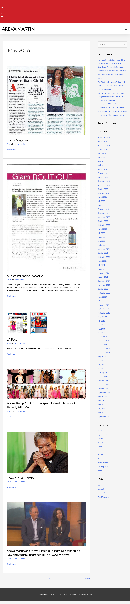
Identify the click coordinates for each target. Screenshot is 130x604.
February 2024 (103, 180)
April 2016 (102, 419)
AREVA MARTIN (18, 28)
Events (100, 445)
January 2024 (103, 184)
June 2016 (102, 411)
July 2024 (101, 164)
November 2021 (104, 256)
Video (9, 562)
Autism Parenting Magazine (26, 275)
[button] (126, 28)
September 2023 (104, 200)
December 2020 (104, 288)
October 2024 (103, 156)
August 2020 (103, 304)
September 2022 (104, 232)
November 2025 (104, 144)
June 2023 (102, 212)
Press (9, 144)
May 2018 (101, 336)
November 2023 (104, 192)
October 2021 (103, 260)
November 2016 (104, 391)
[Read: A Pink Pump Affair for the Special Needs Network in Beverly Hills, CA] (46, 383)
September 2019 (104, 316)
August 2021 (103, 268)
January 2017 (103, 383)
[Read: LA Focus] (27, 322)
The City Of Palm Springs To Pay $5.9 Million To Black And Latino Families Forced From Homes (112, 89)
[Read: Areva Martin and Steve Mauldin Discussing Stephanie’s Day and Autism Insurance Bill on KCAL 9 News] (46, 523)
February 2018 (103, 347)
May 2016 (101, 415)
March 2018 (102, 344)
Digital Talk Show (104, 442)
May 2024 (101, 168)
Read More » (12, 149)
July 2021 (101, 272)
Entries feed (102, 496)
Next (87, 581)
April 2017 (102, 375)
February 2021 (103, 280)
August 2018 (103, 324)
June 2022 (102, 244)
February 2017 (103, 379)
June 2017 (102, 368)
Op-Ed (100, 457)
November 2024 (104, 152)
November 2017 (104, 360)
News (9, 410)
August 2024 (103, 160)
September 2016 (104, 399)
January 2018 (103, 352)
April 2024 (102, 172)
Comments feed (104, 500)
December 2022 (104, 220)
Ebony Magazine (18, 140)
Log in (100, 492)
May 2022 (101, 248)
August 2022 (103, 236)
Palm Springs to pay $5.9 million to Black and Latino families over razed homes (112, 118)
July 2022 (101, 240)
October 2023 (103, 196)
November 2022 (104, 224)
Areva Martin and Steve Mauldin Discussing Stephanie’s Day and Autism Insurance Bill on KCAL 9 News (45, 554)
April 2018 (102, 339)
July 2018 (101, 328)
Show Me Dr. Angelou (22, 477)
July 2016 (101, 407)
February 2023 (103, 216)
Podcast (101, 461)
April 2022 (102, 252)
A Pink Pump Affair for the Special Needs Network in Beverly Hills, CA (44, 404)
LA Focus (13, 339)
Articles (101, 437)
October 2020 (103, 296)
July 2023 (101, 208)
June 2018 (102, 332)
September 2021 (104, 264)
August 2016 (103, 403)
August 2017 (103, 363)
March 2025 (102, 148)
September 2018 (104, 320)
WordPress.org (104, 504)
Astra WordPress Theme (83, 598)
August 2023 (103, 204)
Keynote (101, 450)
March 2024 (102, 176)
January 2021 (103, 284)
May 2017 (101, 371)
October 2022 (103, 228)
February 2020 (103, 312)
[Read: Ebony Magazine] (46, 100)
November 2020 (104, 292)
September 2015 (104, 423)
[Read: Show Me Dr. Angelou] (37, 451)
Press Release (103, 469)
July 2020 (101, 308)
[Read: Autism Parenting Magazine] (46, 217)
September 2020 (104, 300)
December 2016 (104, 387)
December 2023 (104, 188)
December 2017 (104, 355)
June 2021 (102, 276)
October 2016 (103, 395)
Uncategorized (103, 473)
